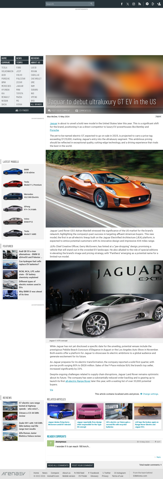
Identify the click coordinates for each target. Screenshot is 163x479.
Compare (6, 62)
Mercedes (6, 85)
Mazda (19, 96)
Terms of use (117, 476)
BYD (33, 100)
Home (4, 58)
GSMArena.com (140, 476)
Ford (18, 67)
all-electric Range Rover (77, 381)
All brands (36, 104)
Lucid (33, 67)
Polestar (20, 78)
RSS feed (80, 473)
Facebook (94, 473)
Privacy (105, 476)
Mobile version (69, 476)
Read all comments (58, 465)
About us (35, 62)
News (19, 58)
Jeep (18, 71)
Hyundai (5, 89)
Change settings (149, 394)
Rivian (34, 71)
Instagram (121, 473)
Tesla (4, 67)
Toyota (19, 93)
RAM (33, 85)
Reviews (35, 58)
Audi (4, 74)
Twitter (107, 473)
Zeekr (19, 82)
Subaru (34, 89)
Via (51, 390)
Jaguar (53, 123)
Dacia (4, 104)
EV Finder (83, 476)
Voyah (19, 104)
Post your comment (59, 110)
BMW (4, 82)
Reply (159, 457)
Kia (3, 93)
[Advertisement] (81, 30)
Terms (19, 62)
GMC (33, 82)
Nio (32, 93)
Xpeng (34, 96)
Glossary (94, 476)
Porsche (54, 130)
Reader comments (56, 436)
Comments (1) (83, 110)
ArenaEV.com (53, 476)
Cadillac (35, 74)
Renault (6, 96)
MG (17, 100)
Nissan (5, 100)
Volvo (19, 74)
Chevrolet (36, 78)
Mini (18, 89)
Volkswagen (7, 71)
